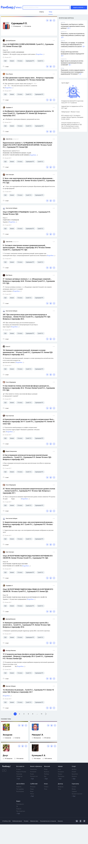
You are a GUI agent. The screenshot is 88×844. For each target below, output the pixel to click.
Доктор (60, 783)
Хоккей (74, 771)
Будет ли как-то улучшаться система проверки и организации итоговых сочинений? (72, 63)
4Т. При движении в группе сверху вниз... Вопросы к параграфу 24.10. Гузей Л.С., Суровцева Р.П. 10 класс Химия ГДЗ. (28, 79)
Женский (47, 766)
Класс (46, 783)
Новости (18, 786)
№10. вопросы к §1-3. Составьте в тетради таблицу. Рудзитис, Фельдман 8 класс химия (72, 117)
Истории (32, 786)
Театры (60, 774)
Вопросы (60, 786)
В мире (18, 769)
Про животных (20, 811)
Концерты (61, 771)
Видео (18, 801)
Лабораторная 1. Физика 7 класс (70, 112)
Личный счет (34, 776)
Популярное (20, 804)
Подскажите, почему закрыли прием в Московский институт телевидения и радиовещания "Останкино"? (73, 72)
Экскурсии (7, 735)
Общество (19, 776)
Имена (74, 789)
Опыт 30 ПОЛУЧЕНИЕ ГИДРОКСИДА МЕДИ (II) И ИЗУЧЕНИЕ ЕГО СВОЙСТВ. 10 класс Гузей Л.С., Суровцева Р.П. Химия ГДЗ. (28, 590)
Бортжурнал (20, 791)
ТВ (17, 806)
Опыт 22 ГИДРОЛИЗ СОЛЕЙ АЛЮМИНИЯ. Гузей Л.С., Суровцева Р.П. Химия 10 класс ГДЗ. (28, 45)
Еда (45, 776)
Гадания (74, 791)
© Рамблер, (5, 821)
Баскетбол (75, 774)
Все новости (20, 766)
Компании (33, 771)
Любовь (46, 774)
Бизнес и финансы (36, 766)
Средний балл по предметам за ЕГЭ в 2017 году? (72, 107)
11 (41, 714)
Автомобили (20, 783)
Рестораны (61, 776)
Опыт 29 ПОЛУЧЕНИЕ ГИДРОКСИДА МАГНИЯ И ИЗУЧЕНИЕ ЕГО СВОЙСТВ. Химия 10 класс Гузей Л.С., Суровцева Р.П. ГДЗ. (28, 557)
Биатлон (74, 776)
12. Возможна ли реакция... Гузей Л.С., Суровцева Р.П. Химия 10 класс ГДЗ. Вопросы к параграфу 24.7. (28, 691)
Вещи (31, 791)
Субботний (33, 783)
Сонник (74, 786)
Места (32, 793)
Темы (45, 789)
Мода (45, 769)
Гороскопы (75, 783)
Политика (19, 774)
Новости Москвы (21, 771)
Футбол (74, 769)
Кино (59, 769)
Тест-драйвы (20, 789)
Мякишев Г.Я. (37, 735)
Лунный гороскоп (77, 793)
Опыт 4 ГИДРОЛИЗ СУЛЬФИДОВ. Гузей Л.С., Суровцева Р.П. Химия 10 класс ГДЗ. (26, 213)
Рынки (32, 774)
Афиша (60, 766)
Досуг (5, 756)
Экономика (33, 769)
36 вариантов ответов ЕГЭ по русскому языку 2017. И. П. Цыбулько (72, 101)
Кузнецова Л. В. (39, 756)
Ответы (46, 786)
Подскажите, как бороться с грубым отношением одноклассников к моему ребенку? (73, 26)
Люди (32, 789)
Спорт (74, 766)
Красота (46, 771)
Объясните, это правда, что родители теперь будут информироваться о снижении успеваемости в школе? (72, 44)
